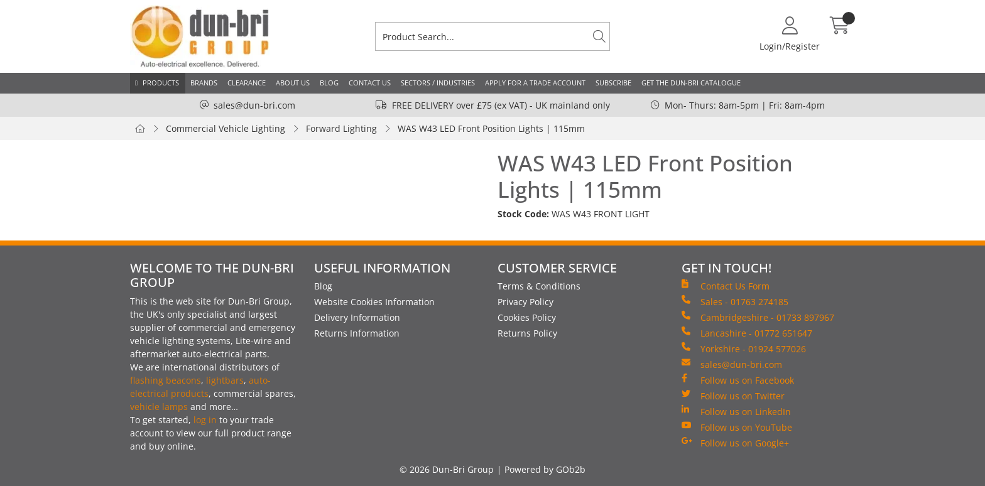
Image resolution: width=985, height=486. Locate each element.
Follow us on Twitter (733, 395)
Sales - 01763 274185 (735, 301)
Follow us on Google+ (735, 442)
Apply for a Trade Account (535, 82)
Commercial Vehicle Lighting (225, 128)
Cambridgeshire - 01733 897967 (758, 317)
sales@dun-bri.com (254, 105)
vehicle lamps (159, 407)
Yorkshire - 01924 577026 (744, 348)
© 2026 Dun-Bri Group (447, 469)
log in (205, 420)
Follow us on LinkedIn (736, 411)
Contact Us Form (726, 285)
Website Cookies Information (374, 302)
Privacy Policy (525, 302)
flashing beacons (165, 380)
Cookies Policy (527, 317)
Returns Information (357, 333)
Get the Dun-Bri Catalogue (691, 82)
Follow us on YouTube (737, 427)
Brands (203, 82)
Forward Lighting (341, 128)
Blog (329, 82)
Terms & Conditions (539, 286)
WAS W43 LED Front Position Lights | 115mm (491, 128)
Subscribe (613, 82)
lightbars (225, 380)
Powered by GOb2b (544, 469)
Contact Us (370, 82)
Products (161, 82)
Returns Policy (527, 333)
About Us (293, 82)
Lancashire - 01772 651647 (747, 333)
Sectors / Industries (438, 82)
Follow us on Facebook (738, 380)
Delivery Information (357, 317)
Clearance (246, 82)
